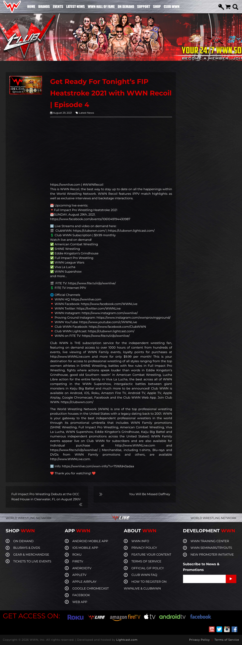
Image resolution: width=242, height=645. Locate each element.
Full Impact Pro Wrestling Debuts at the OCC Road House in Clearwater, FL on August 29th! (46, 497)
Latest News (86, 112)
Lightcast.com (126, 639)
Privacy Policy (199, 639)
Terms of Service (227, 639)
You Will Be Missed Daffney (149, 494)
